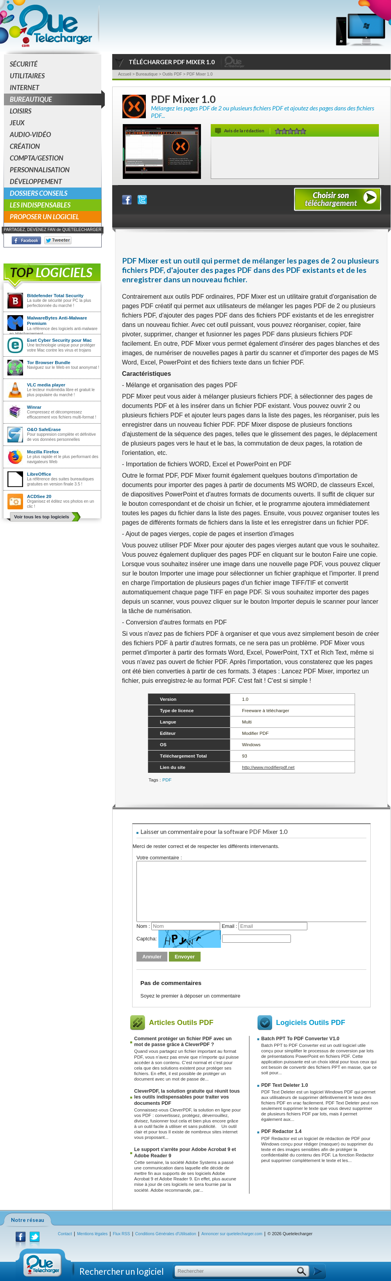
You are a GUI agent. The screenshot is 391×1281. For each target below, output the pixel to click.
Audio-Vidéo (30, 134)
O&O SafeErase (44, 429)
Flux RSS (121, 1234)
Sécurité (24, 64)
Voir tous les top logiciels (41, 516)
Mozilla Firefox (43, 451)
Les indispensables (40, 205)
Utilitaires (27, 76)
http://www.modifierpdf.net (268, 767)
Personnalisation (40, 170)
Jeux (17, 123)
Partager (132, 198)
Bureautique (55, 99)
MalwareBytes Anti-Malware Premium (57, 320)
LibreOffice (39, 473)
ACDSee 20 (39, 496)
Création (25, 146)
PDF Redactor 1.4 (281, 1131)
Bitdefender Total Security (55, 295)
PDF (166, 779)
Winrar (34, 407)
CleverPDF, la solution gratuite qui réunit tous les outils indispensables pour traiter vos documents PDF (187, 1097)
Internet (24, 87)
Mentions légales (92, 1234)
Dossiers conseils (38, 193)
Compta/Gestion (36, 158)
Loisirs (20, 111)
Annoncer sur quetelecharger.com (231, 1234)
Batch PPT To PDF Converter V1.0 (300, 1038)
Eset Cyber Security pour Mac (59, 340)
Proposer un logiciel (44, 217)
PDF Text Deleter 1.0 (284, 1085)
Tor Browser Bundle (48, 362)
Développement (36, 181)
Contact (65, 1234)
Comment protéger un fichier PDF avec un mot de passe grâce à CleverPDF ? (182, 1041)
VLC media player (46, 384)
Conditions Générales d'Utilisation (165, 1234)
